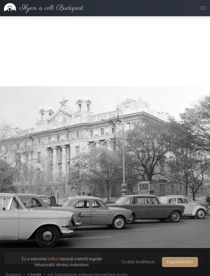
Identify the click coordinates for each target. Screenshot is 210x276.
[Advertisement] (105, 51)
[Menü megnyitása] (203, 8)
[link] (41, 8)
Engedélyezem (180, 262)
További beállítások (138, 262)
